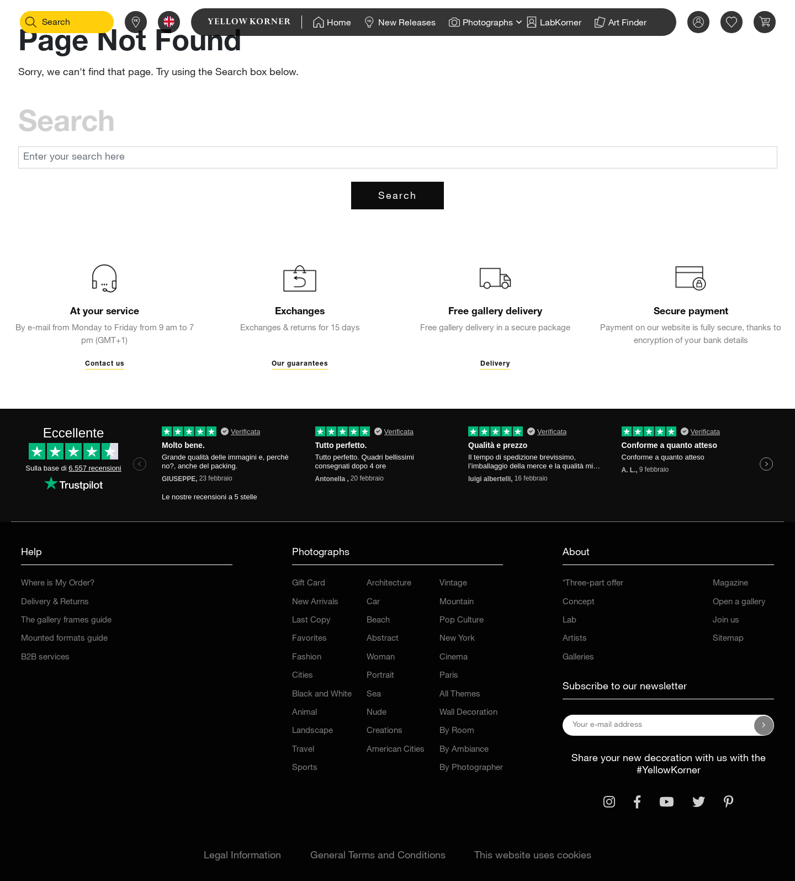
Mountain (456, 602)
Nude (376, 713)
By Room (456, 731)
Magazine (730, 583)
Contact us (104, 364)
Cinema (453, 657)
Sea (374, 694)
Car (373, 602)
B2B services (45, 657)
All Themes (459, 694)
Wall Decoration (468, 713)
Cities (302, 676)
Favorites (309, 639)
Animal (304, 713)
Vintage (453, 583)
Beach (378, 620)
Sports (304, 768)
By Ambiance (464, 750)
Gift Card (308, 583)
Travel (303, 750)
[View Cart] (747, 22)
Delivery (495, 364)
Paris (448, 676)
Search (397, 197)
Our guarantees (300, 364)
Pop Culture (461, 620)
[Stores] (118, 22)
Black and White (322, 694)
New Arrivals (315, 602)
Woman (381, 657)
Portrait (380, 676)
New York (457, 639)
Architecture (389, 583)
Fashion (306, 657)
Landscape (312, 731)
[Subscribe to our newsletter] (764, 725)
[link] (237, 22)
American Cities (396, 750)
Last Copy (311, 620)
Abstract (383, 639)
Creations (384, 731)
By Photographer (471, 768)
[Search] (48, 22)
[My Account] (681, 22)
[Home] (314, 22)
